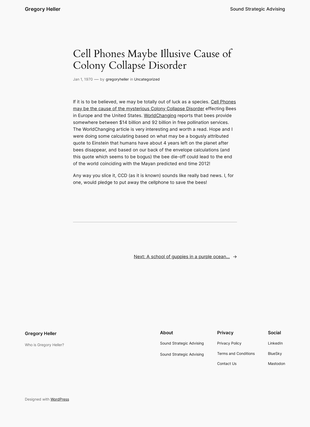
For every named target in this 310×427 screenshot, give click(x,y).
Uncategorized (147, 79)
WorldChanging (160, 115)
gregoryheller (117, 79)
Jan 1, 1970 (83, 79)
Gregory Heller (43, 9)
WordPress (60, 399)
